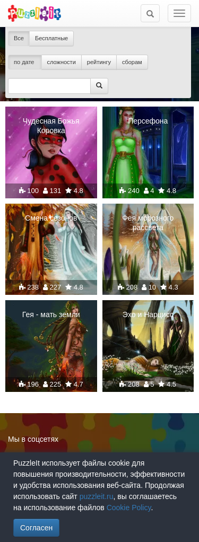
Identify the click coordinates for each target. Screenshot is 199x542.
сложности (61, 62)
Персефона (148, 121)
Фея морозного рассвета (148, 223)
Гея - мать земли (51, 314)
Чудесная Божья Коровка (51, 126)
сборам (132, 62)
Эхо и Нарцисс (148, 314)
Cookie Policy (129, 507)
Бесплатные (51, 38)
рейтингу (99, 62)
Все (19, 38)
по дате (25, 62)
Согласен (36, 527)
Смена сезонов (51, 218)
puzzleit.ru (97, 496)
